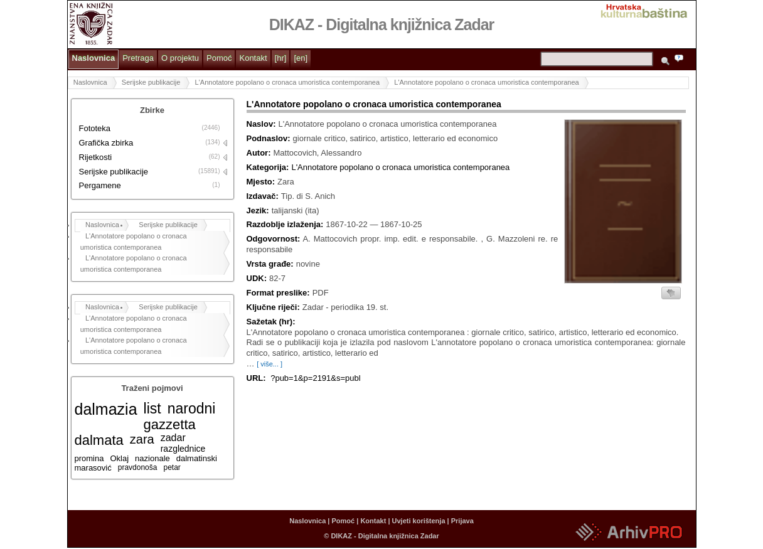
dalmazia (106, 409)
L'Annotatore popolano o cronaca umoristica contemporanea (287, 82)
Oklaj (119, 458)
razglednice (183, 449)
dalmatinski (196, 458)
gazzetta (170, 424)
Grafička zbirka (106, 142)
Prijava (462, 521)
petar (171, 467)
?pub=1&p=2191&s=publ (315, 378)
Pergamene (100, 185)
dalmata (99, 440)
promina (89, 458)
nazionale (152, 458)
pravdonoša (137, 467)
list (152, 408)
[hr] (281, 58)
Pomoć (219, 58)
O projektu (180, 58)
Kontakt (253, 58)
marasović (93, 467)
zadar (173, 437)
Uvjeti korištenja (419, 521)
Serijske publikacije (151, 82)
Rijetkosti (95, 157)
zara (142, 439)
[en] (300, 58)
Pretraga (138, 58)
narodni (192, 408)
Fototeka (95, 128)
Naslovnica (93, 58)
